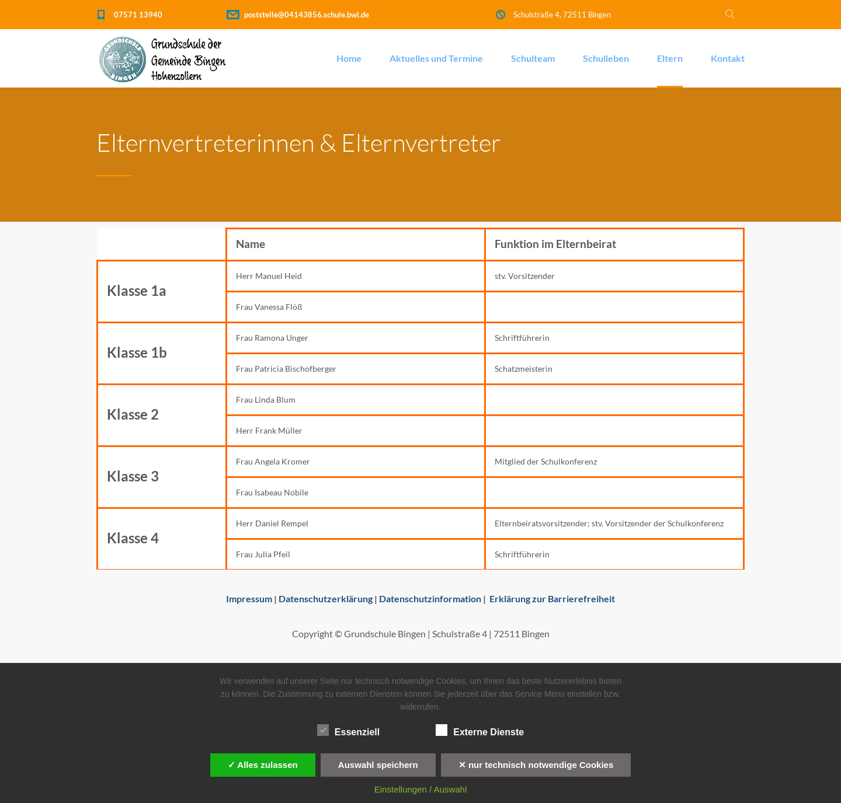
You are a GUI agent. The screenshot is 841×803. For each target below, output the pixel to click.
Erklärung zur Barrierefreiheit (552, 598)
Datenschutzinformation (430, 598)
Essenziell (348, 730)
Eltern (670, 58)
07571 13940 (138, 14)
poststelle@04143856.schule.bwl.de (306, 14)
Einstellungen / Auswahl (420, 789)
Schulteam (533, 58)
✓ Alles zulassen (263, 765)
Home (349, 58)
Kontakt (728, 58)
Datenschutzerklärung (326, 598)
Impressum (249, 598)
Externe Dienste (480, 730)
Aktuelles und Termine (436, 58)
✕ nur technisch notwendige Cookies (536, 765)
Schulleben (606, 58)
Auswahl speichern (378, 765)
